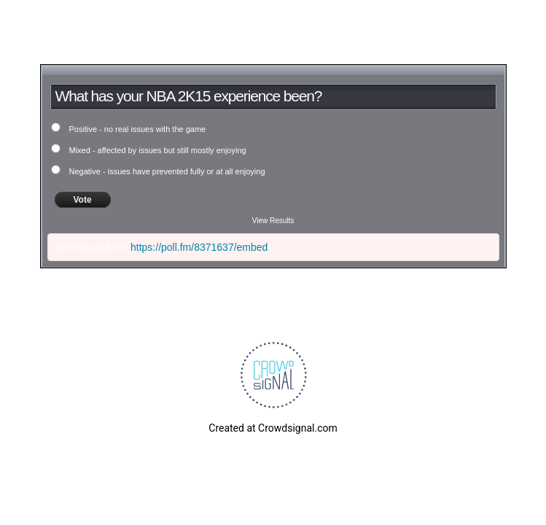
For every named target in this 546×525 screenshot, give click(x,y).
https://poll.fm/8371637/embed (199, 247)
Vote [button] (83, 200)
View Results (273, 221)
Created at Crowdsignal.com (272, 428)
